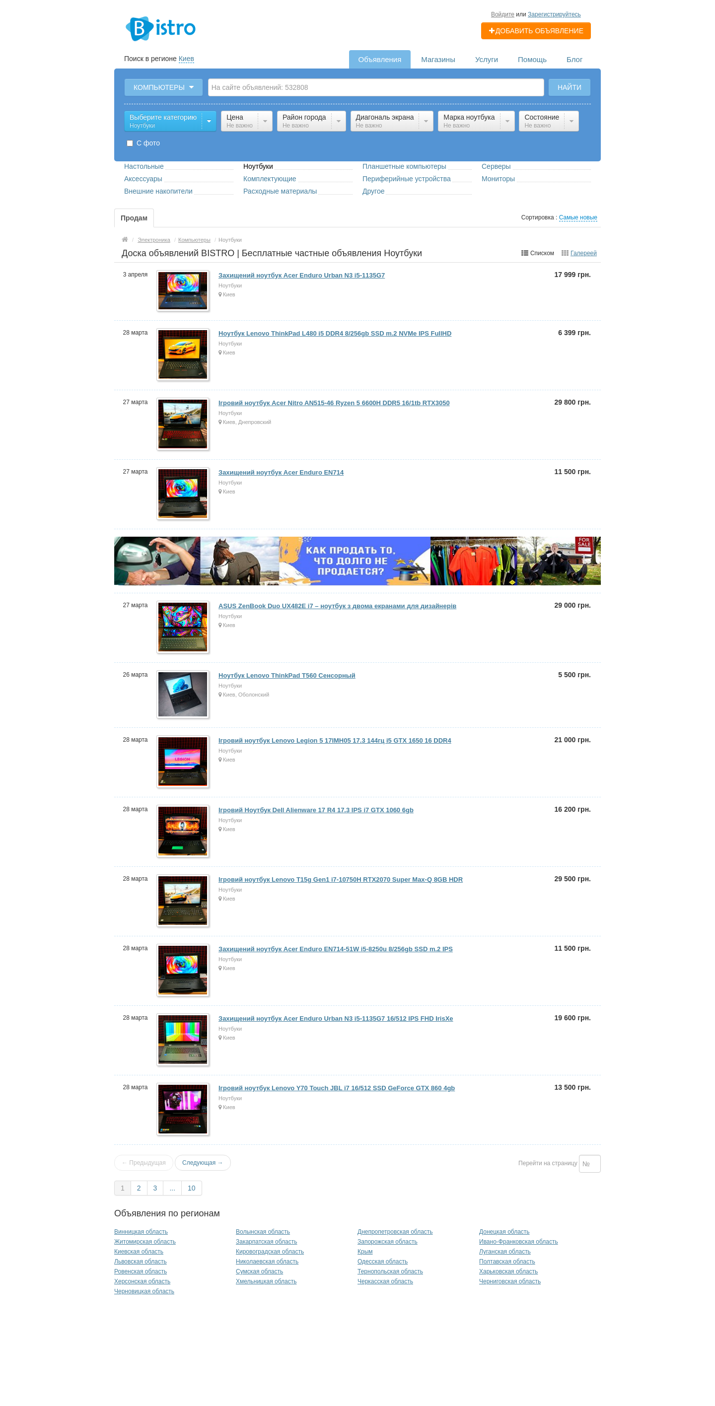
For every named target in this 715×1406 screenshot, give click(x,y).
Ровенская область (140, 1271)
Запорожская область (388, 1241)
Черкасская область (385, 1281)
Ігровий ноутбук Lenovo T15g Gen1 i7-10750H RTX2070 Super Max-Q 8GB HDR (340, 879)
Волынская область (263, 1231)
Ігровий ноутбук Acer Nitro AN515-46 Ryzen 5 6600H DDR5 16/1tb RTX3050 (334, 403)
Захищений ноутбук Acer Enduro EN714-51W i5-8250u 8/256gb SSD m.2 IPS (335, 949)
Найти (569, 87)
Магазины (438, 59)
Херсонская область (142, 1281)
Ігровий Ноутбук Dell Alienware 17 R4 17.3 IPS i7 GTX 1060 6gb (316, 810)
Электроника (154, 240)
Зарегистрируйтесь (554, 14)
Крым (365, 1251)
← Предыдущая (144, 1162)
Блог (574, 59)
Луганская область (505, 1251)
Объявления (380, 59)
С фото (143, 143)
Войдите (502, 14)
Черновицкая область (144, 1291)
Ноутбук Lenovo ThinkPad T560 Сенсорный (287, 675)
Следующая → (202, 1162)
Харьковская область (508, 1271)
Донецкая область (504, 1231)
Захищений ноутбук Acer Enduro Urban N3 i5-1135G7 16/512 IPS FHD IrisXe (335, 1018)
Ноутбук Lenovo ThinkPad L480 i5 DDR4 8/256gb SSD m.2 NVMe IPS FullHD (334, 333)
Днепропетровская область (395, 1231)
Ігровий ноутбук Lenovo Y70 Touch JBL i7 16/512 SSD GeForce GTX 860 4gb (336, 1088)
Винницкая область (141, 1231)
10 (192, 1188)
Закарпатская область (266, 1241)
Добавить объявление (536, 31)
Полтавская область (507, 1261)
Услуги (486, 59)
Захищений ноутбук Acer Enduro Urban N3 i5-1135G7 (301, 275)
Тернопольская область (390, 1271)
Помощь (532, 59)
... (172, 1188)
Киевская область (138, 1251)
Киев (186, 59)
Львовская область (140, 1261)
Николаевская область (267, 1261)
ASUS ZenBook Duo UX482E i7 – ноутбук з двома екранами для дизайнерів (337, 606)
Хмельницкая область (266, 1281)
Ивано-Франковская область (518, 1241)
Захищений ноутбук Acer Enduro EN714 (281, 472)
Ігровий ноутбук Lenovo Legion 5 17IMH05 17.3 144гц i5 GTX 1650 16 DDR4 (334, 740)
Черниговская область (510, 1281)
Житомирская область (145, 1241)
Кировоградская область (270, 1251)
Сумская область (259, 1271)
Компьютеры (194, 240)
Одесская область (383, 1261)
